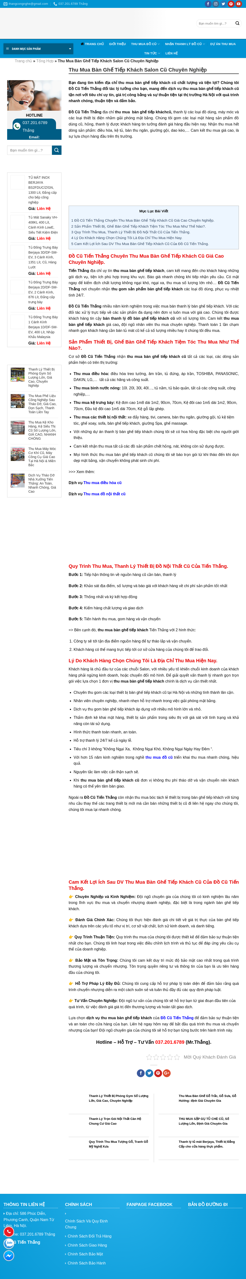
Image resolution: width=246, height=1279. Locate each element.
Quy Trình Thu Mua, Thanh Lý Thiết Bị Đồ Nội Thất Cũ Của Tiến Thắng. (130, 232)
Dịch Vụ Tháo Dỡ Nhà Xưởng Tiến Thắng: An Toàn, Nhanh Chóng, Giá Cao (42, 483)
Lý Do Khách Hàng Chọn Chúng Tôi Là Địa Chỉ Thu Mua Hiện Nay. (126, 238)
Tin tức (152, 53)
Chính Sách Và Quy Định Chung (86, 1224)
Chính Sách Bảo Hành (87, 1263)
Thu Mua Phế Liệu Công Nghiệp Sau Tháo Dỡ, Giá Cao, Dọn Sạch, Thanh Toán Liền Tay (42, 404)
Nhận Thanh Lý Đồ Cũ (185, 44)
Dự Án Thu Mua (223, 44)
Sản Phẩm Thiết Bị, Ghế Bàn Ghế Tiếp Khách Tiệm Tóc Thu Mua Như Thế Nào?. (138, 226)
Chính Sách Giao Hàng (87, 1245)
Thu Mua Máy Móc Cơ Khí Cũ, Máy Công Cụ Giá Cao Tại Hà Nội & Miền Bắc (42, 457)
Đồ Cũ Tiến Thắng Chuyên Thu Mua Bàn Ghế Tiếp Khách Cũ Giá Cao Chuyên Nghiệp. (143, 220)
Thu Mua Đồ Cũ (145, 44)
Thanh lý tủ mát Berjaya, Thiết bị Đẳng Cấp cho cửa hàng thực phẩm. (207, 1144)
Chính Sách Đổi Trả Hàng (90, 1236)
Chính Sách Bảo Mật (85, 1254)
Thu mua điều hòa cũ (102, 483)
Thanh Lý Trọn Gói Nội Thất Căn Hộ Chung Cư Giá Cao (115, 1121)
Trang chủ (94, 44)
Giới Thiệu (117, 44)
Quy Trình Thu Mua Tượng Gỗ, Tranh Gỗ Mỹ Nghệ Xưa (118, 1144)
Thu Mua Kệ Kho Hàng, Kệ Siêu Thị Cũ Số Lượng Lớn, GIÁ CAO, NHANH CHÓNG (42, 430)
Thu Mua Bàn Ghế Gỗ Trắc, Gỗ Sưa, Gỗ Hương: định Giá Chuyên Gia (207, 1098)
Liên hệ (171, 53)
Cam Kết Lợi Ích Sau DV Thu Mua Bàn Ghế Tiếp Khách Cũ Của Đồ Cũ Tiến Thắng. (140, 244)
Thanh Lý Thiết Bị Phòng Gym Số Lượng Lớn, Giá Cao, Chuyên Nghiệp (41, 377)
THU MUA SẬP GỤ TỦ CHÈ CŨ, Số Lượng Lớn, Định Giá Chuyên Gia (204, 1121)
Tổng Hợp (44, 61)
